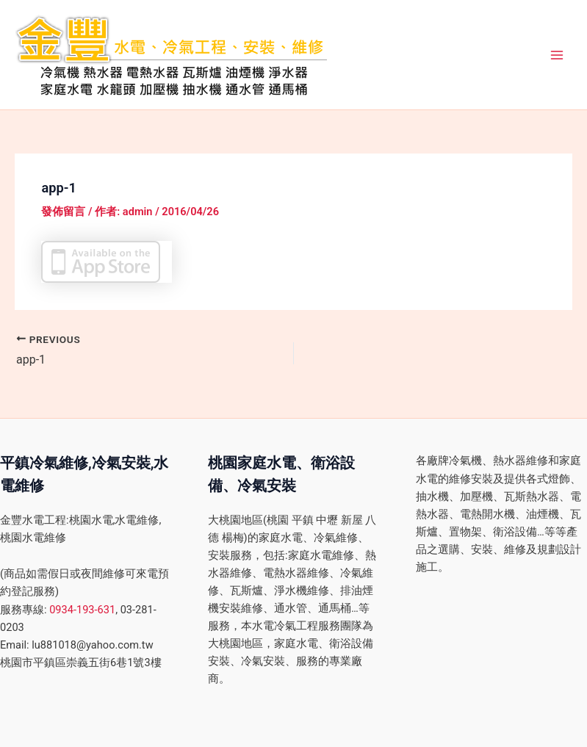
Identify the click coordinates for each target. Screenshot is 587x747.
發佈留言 (63, 211)
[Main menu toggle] (556, 55)
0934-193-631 (82, 609)
